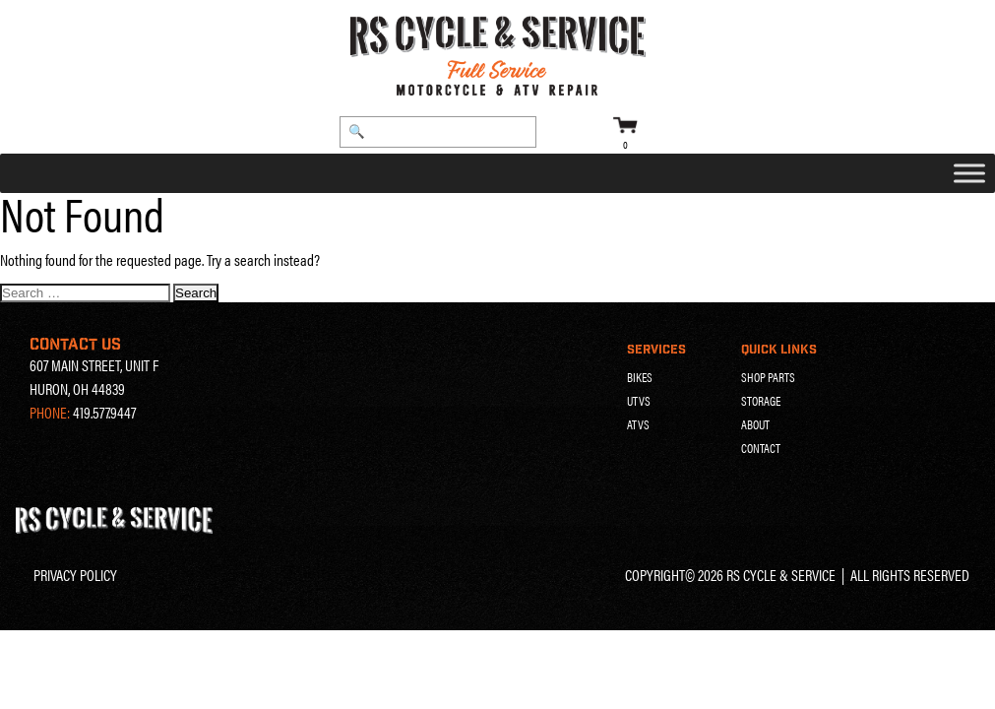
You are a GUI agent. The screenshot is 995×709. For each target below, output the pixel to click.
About (755, 424)
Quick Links (779, 349)
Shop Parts (768, 377)
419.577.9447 (104, 412)
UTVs (639, 401)
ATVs (638, 424)
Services (656, 349)
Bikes (640, 377)
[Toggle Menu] (969, 173)
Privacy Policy (75, 574)
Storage (760, 401)
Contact (760, 448)
